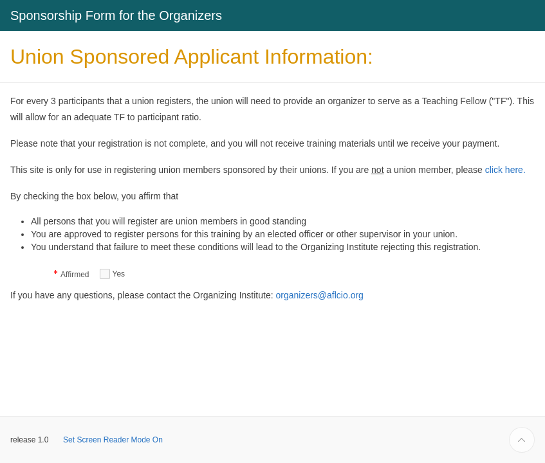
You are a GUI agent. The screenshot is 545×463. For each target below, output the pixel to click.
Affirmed (74, 275)
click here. (505, 170)
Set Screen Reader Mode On (113, 439)
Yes (119, 273)
